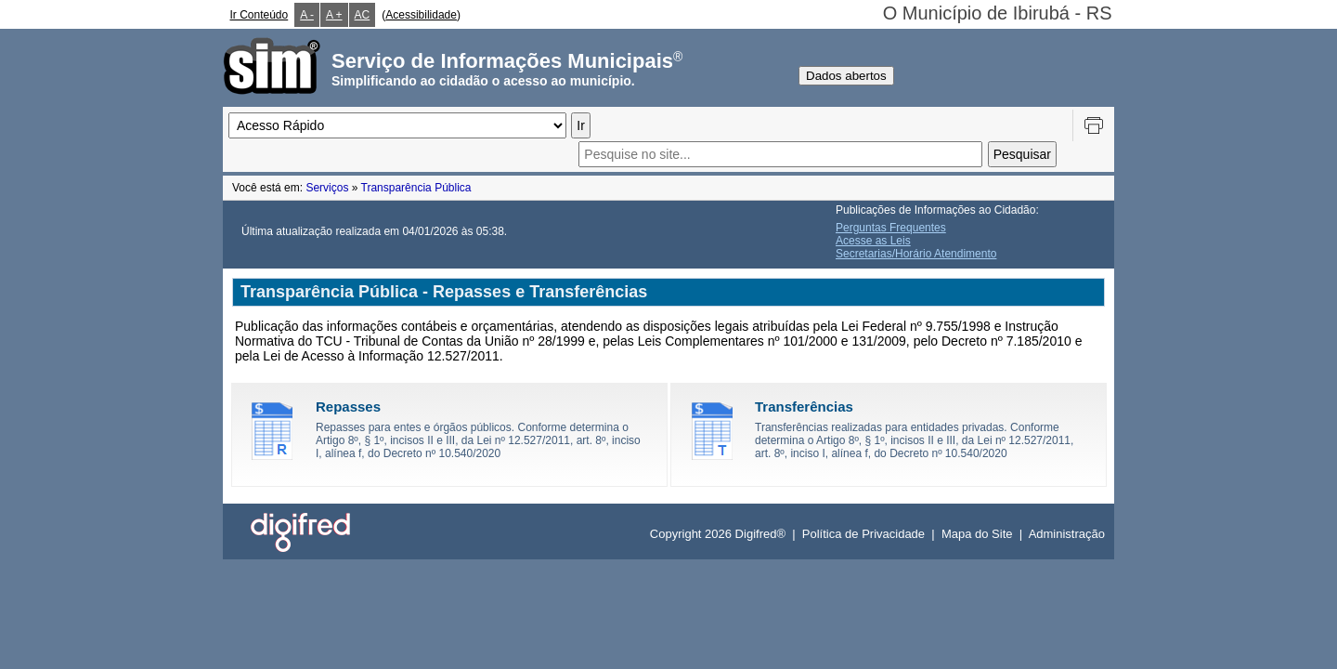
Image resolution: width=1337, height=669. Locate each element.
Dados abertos (846, 76)
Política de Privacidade (863, 534)
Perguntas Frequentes (891, 227)
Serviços (326, 187)
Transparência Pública (416, 187)
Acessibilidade (421, 14)
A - (307, 14)
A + (334, 14)
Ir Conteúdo (259, 14)
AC (362, 14)
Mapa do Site (977, 534)
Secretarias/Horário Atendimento (916, 253)
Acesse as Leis (873, 240)
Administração (1067, 534)
